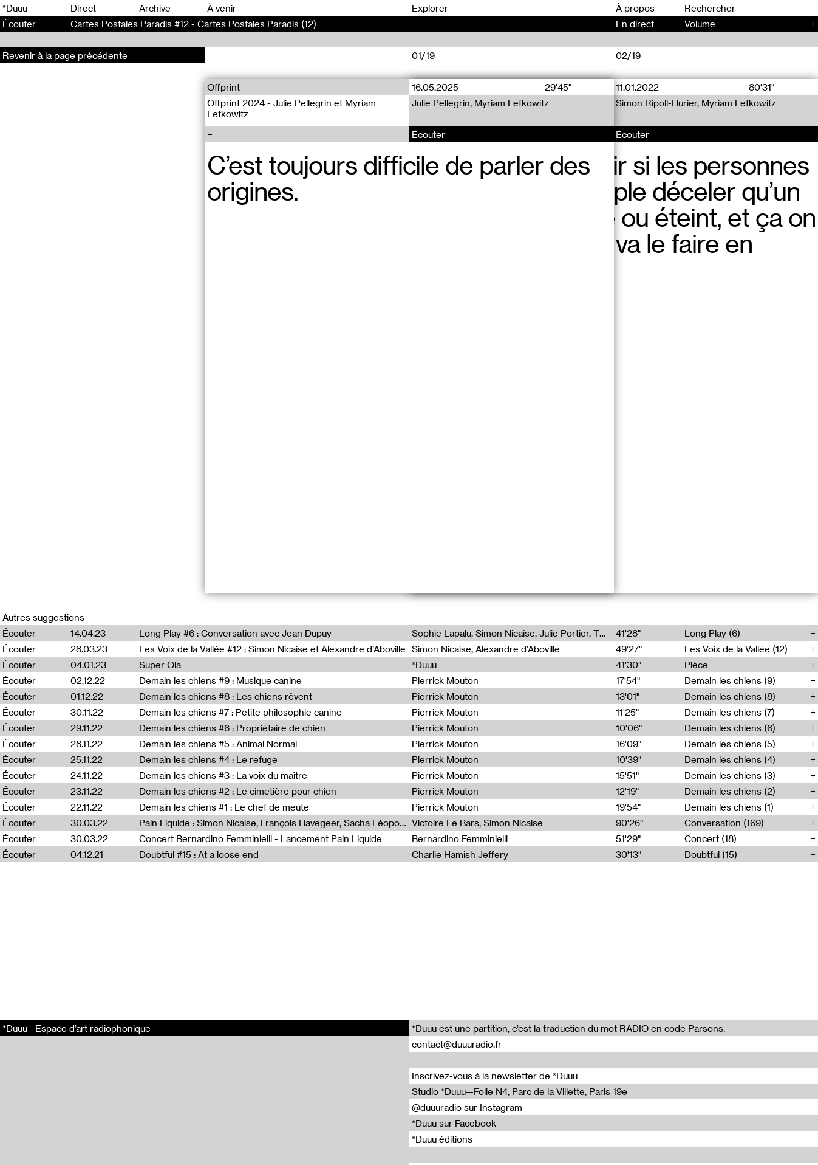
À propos (635, 7)
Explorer (430, 7)
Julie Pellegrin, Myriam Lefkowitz (480, 102)
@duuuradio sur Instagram (467, 1107)
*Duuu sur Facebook (454, 1123)
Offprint (223, 86)
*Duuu (14, 7)
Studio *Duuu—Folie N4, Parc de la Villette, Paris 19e (519, 1091)
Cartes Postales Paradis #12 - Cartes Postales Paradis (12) (193, 23)
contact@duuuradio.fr (457, 1044)
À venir (221, 7)
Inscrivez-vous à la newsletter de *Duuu (495, 1075)
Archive (155, 7)
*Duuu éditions (442, 1138)
